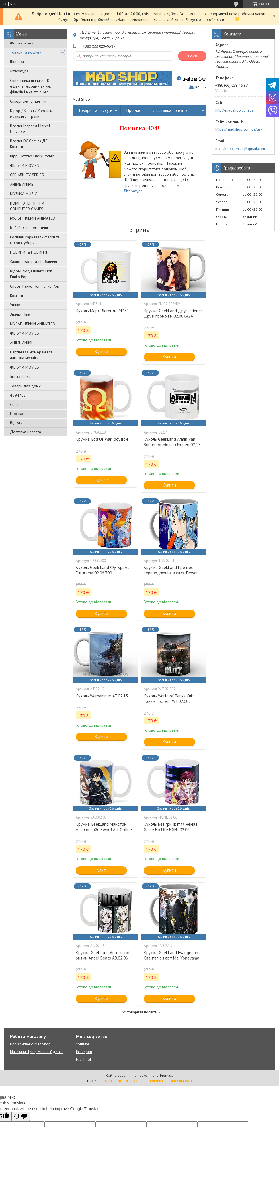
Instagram (84, 1051)
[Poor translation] (21, 1116)
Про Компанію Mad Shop (30, 1044)
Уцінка (15, 304)
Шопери (17, 61)
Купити (101, 351)
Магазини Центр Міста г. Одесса (36, 1051)
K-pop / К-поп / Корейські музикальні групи (32, 113)
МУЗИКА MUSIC (23, 193)
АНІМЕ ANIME (21, 184)
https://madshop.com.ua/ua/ (238, 129)
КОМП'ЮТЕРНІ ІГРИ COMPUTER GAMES (27, 206)
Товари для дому (25, 385)
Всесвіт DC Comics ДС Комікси (29, 143)
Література (19, 71)
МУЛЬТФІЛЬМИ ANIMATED (32, 218)
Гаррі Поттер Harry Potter (32, 156)
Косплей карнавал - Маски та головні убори (35, 239)
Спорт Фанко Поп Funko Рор (34, 286)
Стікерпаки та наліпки (28, 101)
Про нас (17, 413)
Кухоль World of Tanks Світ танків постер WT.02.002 (169, 698)
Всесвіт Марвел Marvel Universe (30, 128)
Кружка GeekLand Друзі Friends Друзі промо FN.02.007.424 (173, 313)
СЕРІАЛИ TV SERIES (27, 174)
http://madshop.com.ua (234, 110)
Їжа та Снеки (21, 376)
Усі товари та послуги (139, 1012)
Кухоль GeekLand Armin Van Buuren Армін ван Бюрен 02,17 (172, 441)
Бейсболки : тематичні (29, 227)
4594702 (18, 395)
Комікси (16, 295)
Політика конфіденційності (170, 1080)
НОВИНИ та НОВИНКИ (29, 252)
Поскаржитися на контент (125, 1080)
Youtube (82, 1044)
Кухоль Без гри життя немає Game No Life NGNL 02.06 (171, 826)
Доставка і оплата (25, 431)
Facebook (84, 1059)
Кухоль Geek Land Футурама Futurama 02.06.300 (103, 570)
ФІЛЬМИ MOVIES (24, 165)
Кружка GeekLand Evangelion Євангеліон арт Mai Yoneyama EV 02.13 (171, 958)
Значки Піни (20, 314)
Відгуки (16, 422)
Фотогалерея (21, 43)
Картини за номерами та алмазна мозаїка (31, 354)
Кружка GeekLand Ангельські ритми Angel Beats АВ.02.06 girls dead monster (102, 958)
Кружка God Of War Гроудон (102, 439)
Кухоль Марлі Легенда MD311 (103, 310)
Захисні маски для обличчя (33, 261)
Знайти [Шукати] (192, 56)
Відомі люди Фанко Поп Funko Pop (31, 273)
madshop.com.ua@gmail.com (240, 148)
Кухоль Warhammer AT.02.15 (102, 696)
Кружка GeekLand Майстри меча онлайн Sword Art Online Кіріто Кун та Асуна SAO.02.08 (104, 829)
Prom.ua (166, 1075)
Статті (14, 404)
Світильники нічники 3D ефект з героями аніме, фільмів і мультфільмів (30, 86)
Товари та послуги (26, 52)
